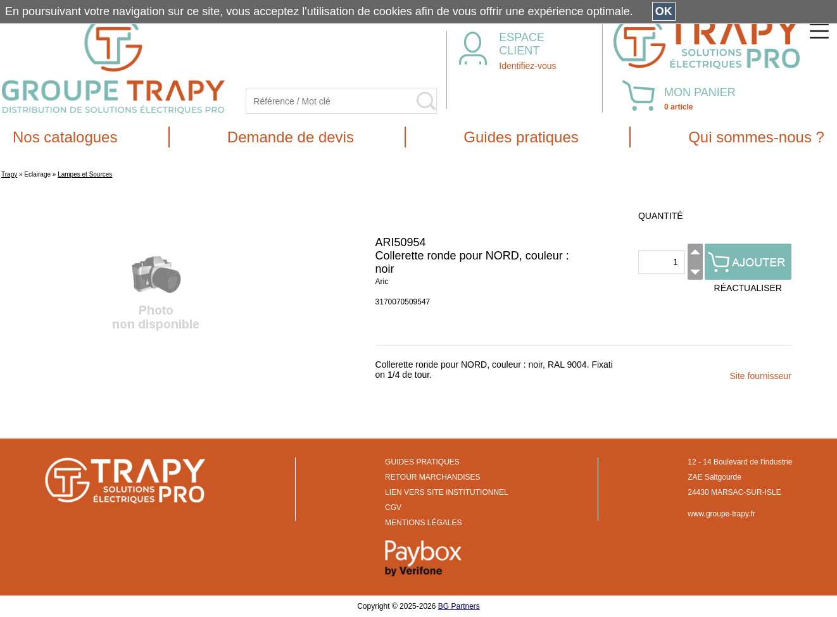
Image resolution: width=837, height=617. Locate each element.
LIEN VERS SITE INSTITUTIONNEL (446, 492)
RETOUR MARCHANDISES (432, 477)
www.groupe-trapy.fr (721, 513)
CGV (393, 507)
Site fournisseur (760, 376)
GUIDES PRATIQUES (422, 462)
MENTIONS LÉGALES (423, 522)
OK (663, 11)
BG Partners (459, 606)
